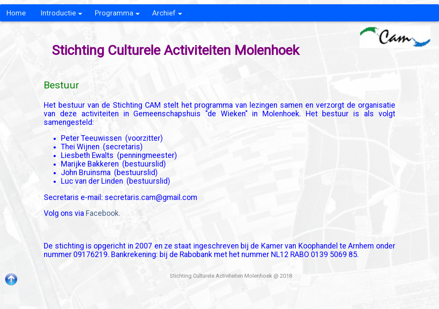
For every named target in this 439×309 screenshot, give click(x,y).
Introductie (61, 15)
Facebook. (103, 213)
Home (16, 13)
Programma (117, 15)
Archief (167, 15)
